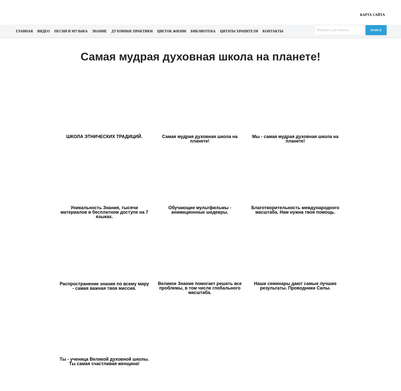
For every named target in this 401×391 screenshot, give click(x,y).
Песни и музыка (71, 31)
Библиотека (203, 31)
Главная (24, 31)
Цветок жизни (171, 31)
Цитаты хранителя (239, 31)
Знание (99, 31)
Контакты (273, 31)
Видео (43, 31)
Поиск (376, 30)
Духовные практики (132, 31)
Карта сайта (372, 15)
